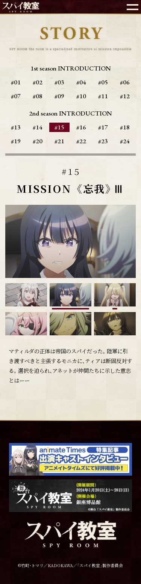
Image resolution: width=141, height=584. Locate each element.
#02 (37, 82)
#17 (103, 127)
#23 (103, 141)
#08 (37, 96)
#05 (103, 82)
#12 (125, 96)
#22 (81, 141)
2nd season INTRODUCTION (70, 113)
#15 (59, 127)
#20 (37, 141)
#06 (125, 82)
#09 (59, 96)
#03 (59, 82)
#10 (81, 96)
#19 (16, 141)
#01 (16, 82)
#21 (59, 141)
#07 (16, 96)
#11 (103, 96)
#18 (125, 127)
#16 (81, 127)
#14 (37, 127)
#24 (125, 141)
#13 (16, 127)
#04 (81, 82)
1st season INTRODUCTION (70, 68)
